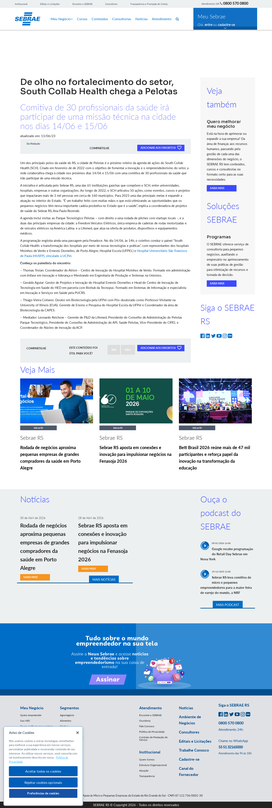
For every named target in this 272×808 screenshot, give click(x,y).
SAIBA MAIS (217, 188)
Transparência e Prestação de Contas (149, 4)
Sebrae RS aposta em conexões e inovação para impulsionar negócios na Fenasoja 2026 (135, 454)
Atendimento (161, 19)
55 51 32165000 (230, 747)
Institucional (21, 4)
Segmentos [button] (69, 707)
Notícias (141, 19)
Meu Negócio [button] (31, 707)
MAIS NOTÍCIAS (103, 579)
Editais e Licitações (50, 4)
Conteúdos (100, 19)
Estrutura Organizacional (153, 765)
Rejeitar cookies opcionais (43, 782)
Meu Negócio (62, 19)
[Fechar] (77, 732)
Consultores (111, 4)
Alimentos (65, 720)
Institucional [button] (149, 752)
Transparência (147, 776)
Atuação (144, 770)
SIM (113, 349)
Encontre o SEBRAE (82, 4)
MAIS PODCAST (227, 605)
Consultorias (121, 19)
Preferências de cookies (43, 793)
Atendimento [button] (150, 707)
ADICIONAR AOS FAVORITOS (160, 147)
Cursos (82, 19)
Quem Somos (146, 759)
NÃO (128, 349)
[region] (43, 766)
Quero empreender (30, 715)
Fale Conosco (146, 726)
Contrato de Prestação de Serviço (153, 738)
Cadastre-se (189, 759)
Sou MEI (25, 720)
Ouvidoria (144, 720)
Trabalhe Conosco (194, 750)
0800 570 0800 (235, 3)
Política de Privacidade (151, 731)
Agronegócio (67, 715)
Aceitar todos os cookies (43, 771)
